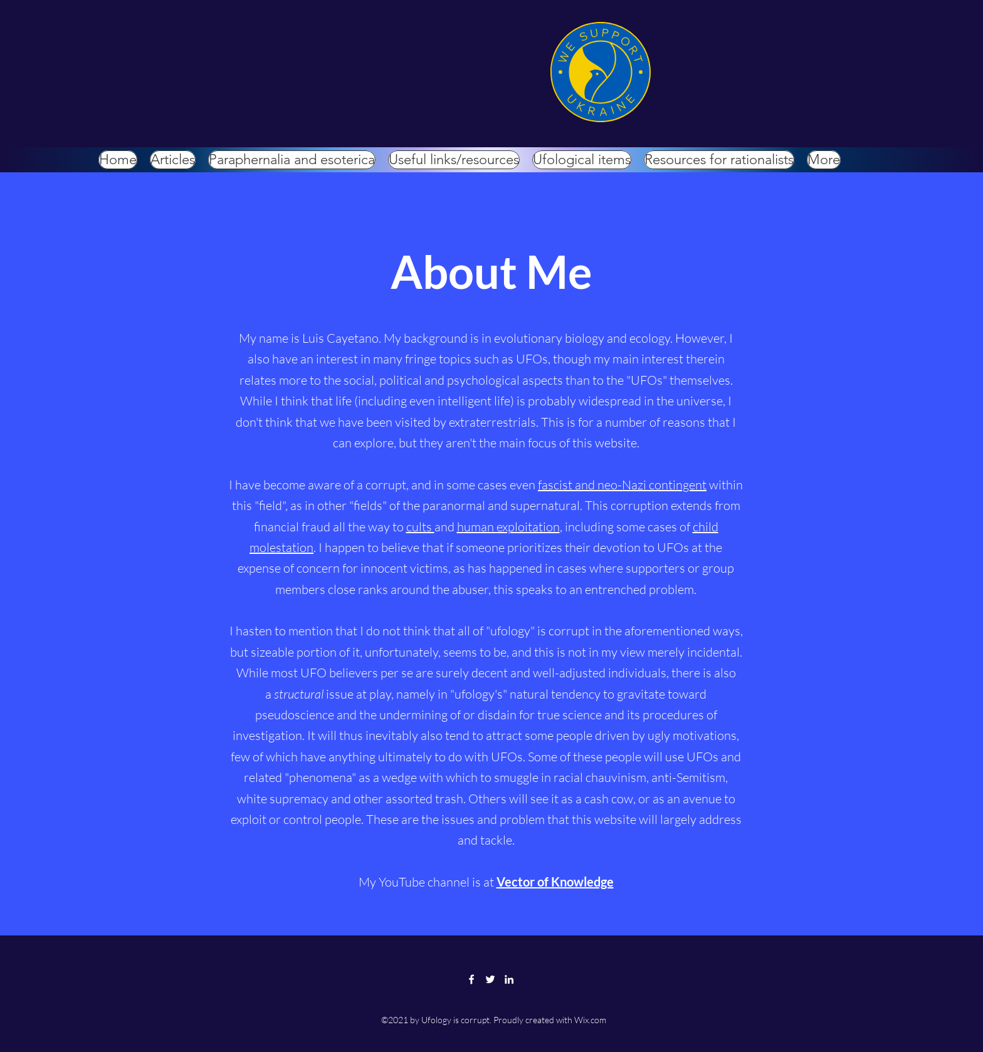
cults (420, 526)
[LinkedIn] (509, 979)
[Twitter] (490, 979)
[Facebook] (471, 979)
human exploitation (508, 526)
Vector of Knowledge (555, 881)
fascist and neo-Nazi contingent (622, 484)
